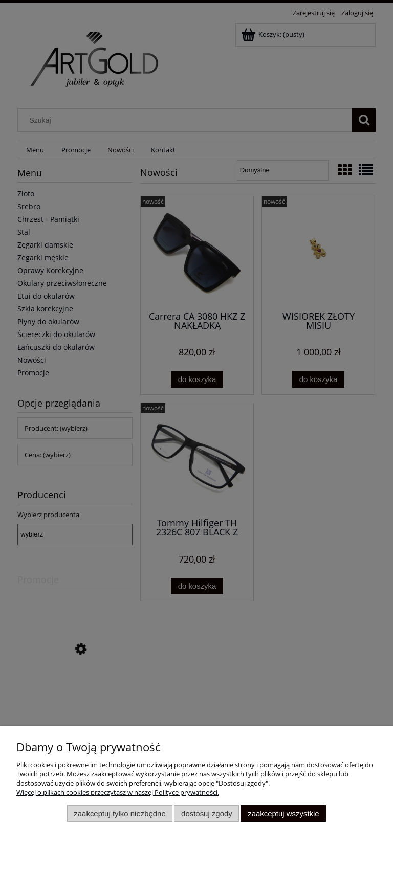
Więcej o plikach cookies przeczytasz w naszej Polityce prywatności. (117, 792)
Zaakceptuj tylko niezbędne (119, 813)
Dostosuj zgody (206, 813)
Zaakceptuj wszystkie (283, 813)
